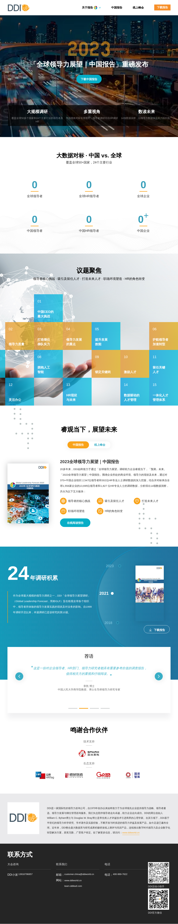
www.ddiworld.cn (131, 832)
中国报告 (116, 7)
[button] (19, 676)
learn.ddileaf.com (75, 891)
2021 (101, 601)
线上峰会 (138, 7)
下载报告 (162, 7)
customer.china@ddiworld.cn (81, 874)
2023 (110, 569)
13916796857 (26, 874)
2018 (110, 630)
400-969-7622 (121, 874)
